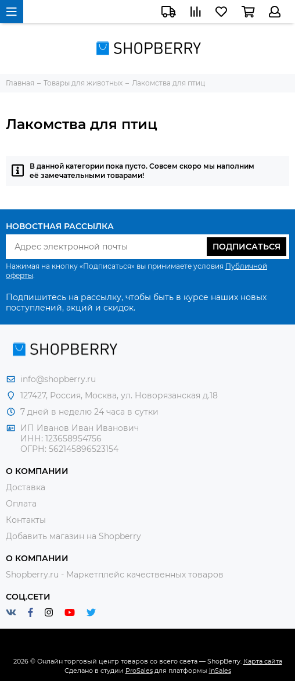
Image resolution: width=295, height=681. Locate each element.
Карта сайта (262, 661)
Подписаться (246, 246)
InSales (220, 670)
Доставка (25, 487)
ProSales (139, 670)
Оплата (21, 503)
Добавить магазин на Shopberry (73, 536)
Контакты (26, 520)
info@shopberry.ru (58, 379)
